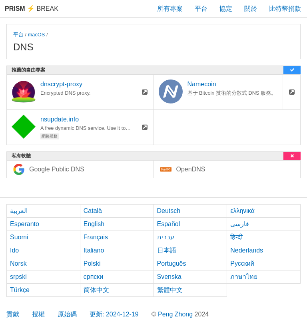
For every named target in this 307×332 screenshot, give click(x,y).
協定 (225, 8)
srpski (18, 276)
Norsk (18, 263)
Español (168, 224)
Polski (92, 263)
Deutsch (169, 210)
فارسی (239, 224)
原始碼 (67, 314)
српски (94, 276)
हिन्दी (236, 237)
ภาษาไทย (243, 276)
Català (93, 210)
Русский (242, 263)
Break (31, 8)
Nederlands (246, 250)
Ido (14, 250)
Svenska (169, 276)
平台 (201, 8)
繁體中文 (170, 289)
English (94, 224)
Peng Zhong (176, 314)
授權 (38, 314)
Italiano (94, 250)
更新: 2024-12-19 (114, 314)
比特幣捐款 (285, 8)
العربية (19, 210)
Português (171, 263)
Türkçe (20, 289)
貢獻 (12, 314)
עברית (165, 237)
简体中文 (96, 289)
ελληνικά (242, 210)
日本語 (166, 250)
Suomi (19, 237)
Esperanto (24, 224)
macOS (36, 35)
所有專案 (170, 8)
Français (96, 237)
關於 (250, 8)
